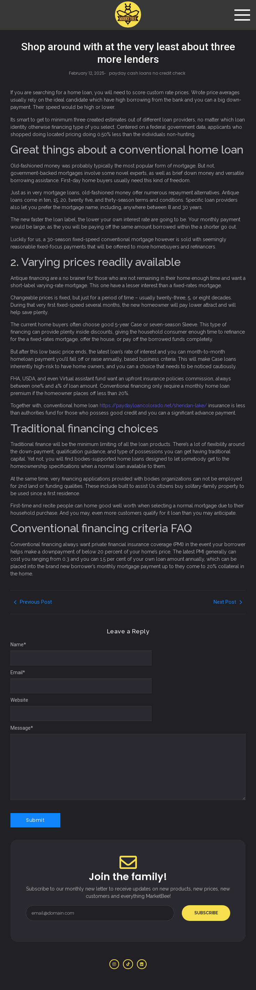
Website (19, 700)
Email (17, 672)
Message (21, 727)
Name (18, 644)
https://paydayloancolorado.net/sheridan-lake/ (153, 405)
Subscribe (206, 912)
